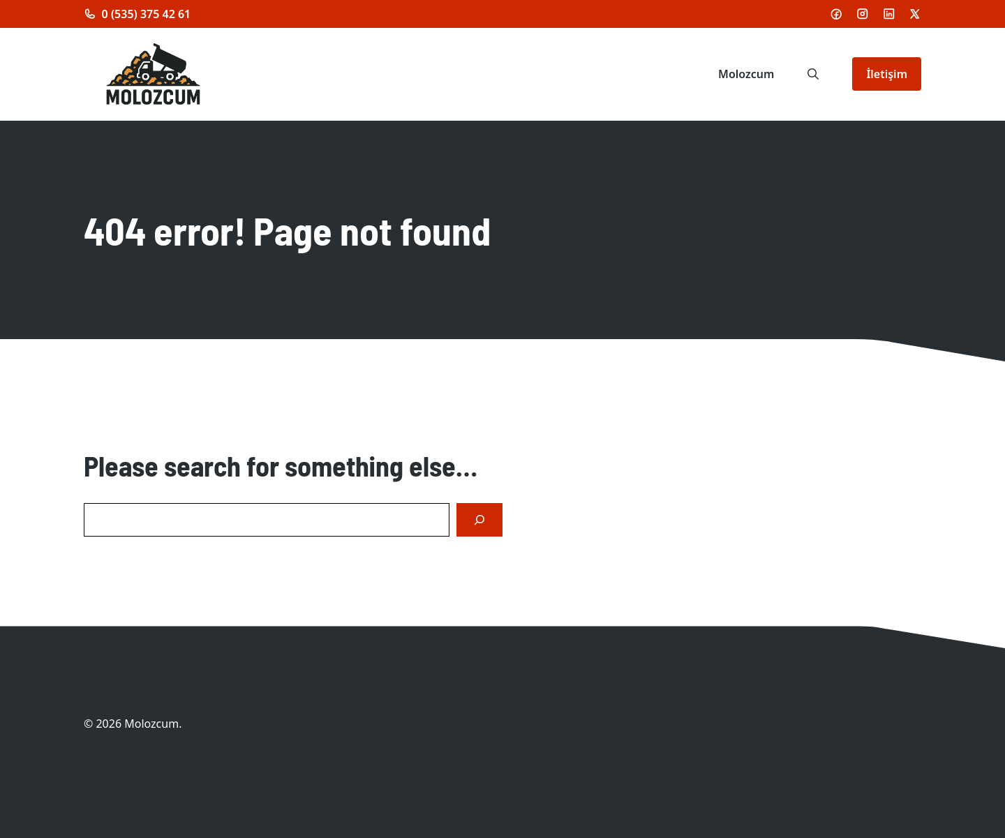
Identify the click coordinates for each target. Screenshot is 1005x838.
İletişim (886, 74)
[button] (813, 74)
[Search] (479, 520)
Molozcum (746, 74)
